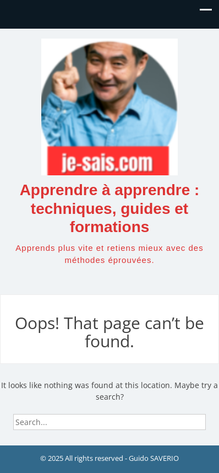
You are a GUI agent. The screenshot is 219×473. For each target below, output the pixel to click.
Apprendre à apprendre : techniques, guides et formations (110, 208)
